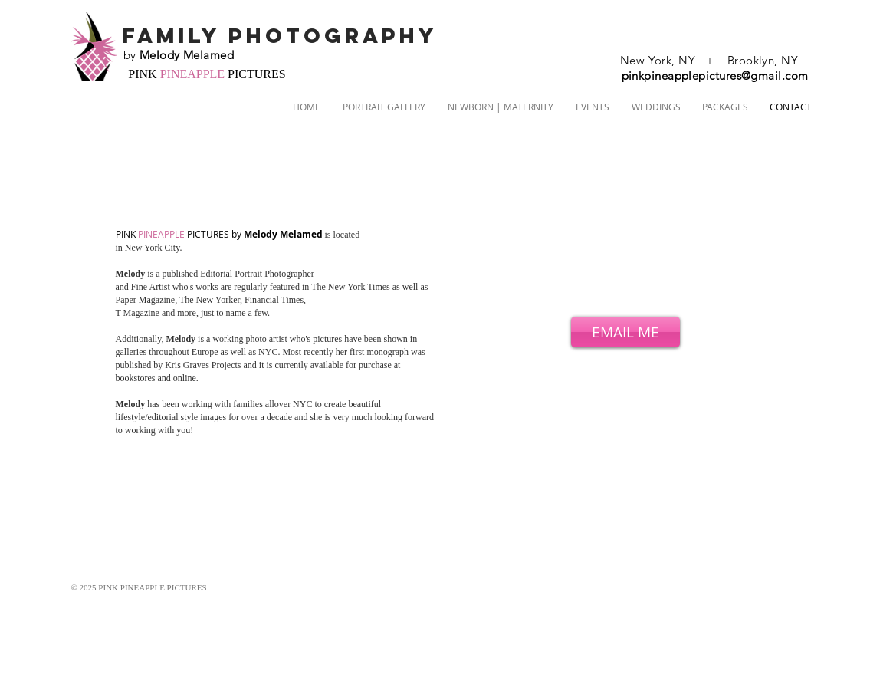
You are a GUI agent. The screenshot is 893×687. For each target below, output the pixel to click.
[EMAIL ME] (625, 332)
